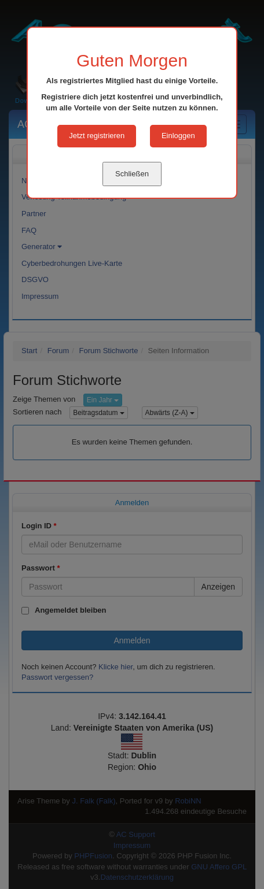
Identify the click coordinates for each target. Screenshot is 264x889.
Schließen (132, 173)
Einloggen (178, 135)
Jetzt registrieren (96, 135)
